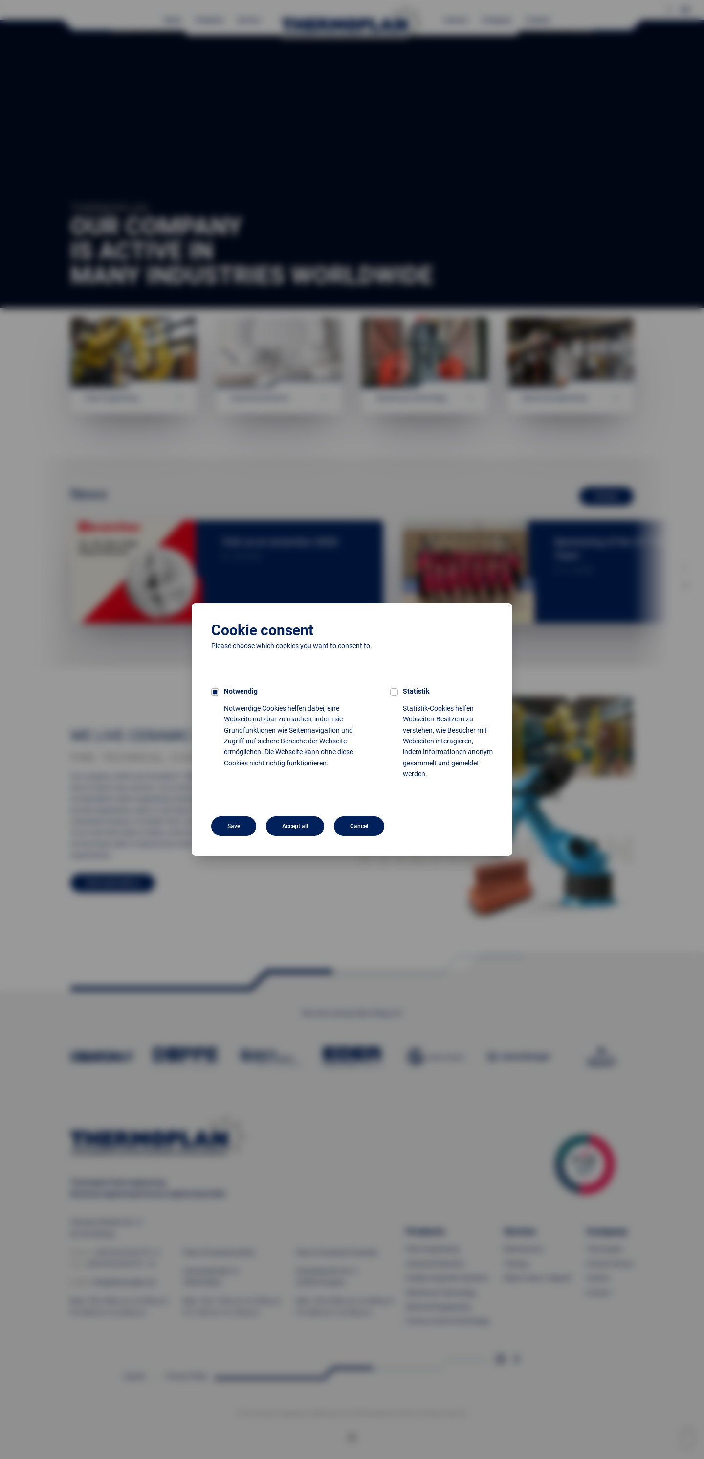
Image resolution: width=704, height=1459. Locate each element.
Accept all (295, 826)
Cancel (359, 826)
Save (233, 826)
